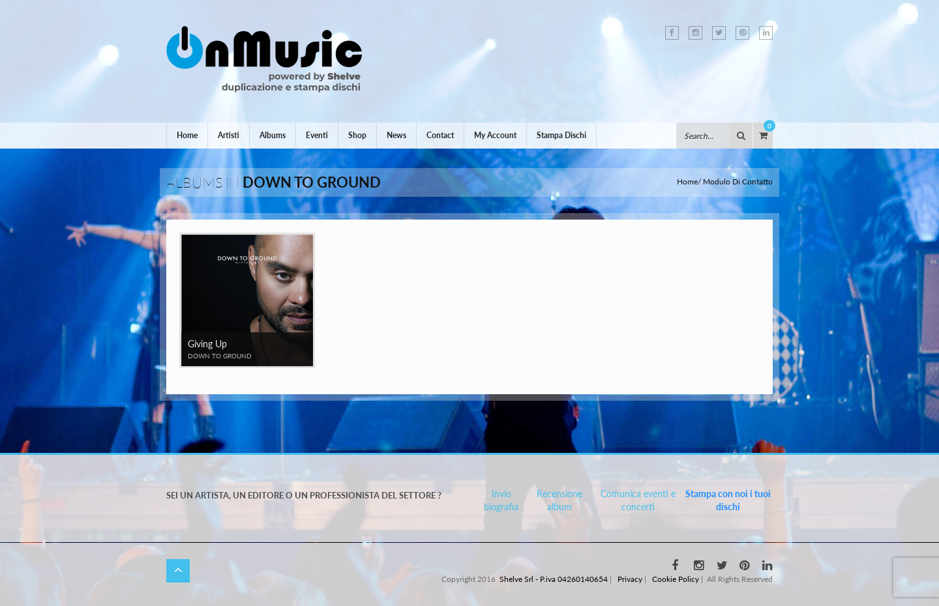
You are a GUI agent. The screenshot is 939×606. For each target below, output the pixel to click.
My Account (495, 135)
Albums (273, 135)
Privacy (630, 579)
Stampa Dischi (561, 135)
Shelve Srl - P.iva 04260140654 (553, 579)
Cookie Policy (675, 579)
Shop (357, 135)
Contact (440, 135)
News (396, 135)
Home (187, 135)
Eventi (317, 135)
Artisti (228, 135)
